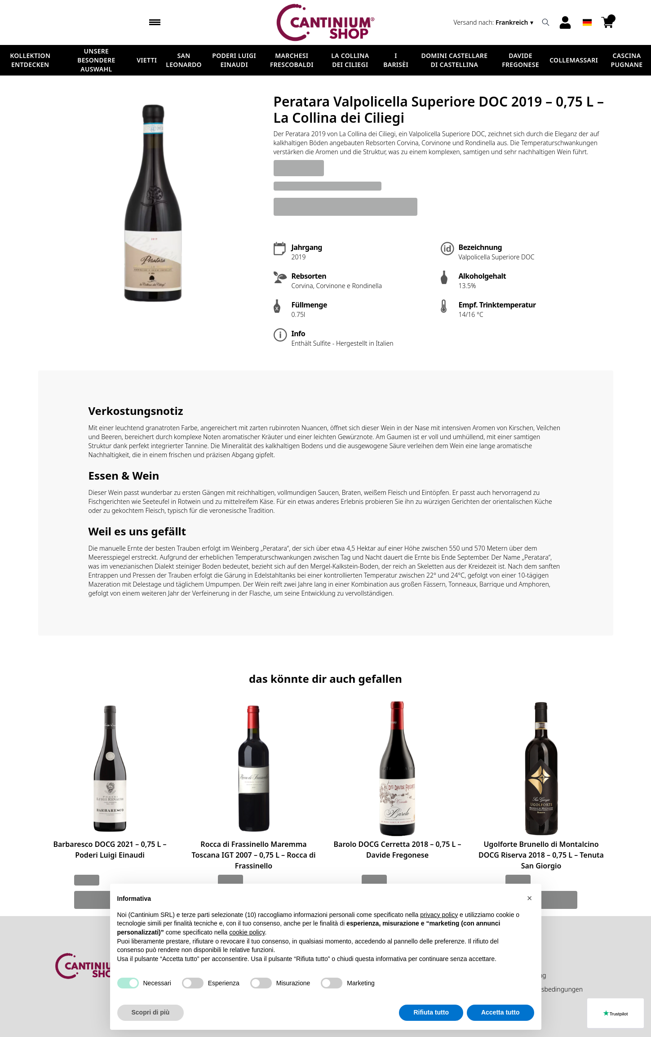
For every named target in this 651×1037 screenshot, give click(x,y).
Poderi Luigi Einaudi (234, 60)
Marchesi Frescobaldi (292, 60)
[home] (325, 22)
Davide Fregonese (520, 60)
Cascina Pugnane (627, 60)
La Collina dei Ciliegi (350, 60)
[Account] (565, 22)
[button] (530, 898)
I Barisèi (395, 60)
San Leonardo (184, 60)
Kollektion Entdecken (30, 60)
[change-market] (494, 22)
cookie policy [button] (247, 932)
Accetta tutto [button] (500, 1012)
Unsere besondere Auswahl (96, 60)
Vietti (147, 60)
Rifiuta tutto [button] (431, 1012)
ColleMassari (573, 60)
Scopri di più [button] (151, 1012)
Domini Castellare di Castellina (454, 60)
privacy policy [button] (439, 914)
